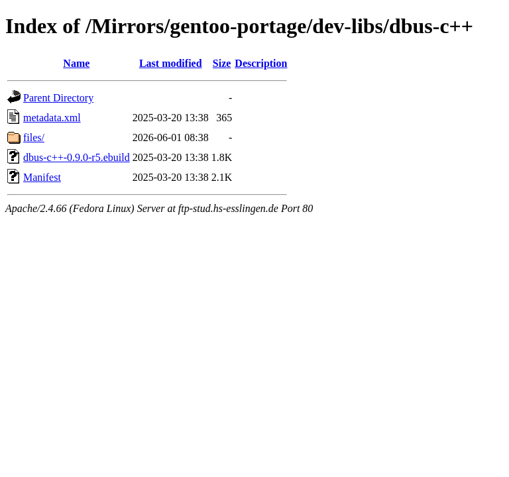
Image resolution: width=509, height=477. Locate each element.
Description (261, 63)
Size (222, 63)
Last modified (170, 63)
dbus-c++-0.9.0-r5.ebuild (76, 157)
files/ (33, 137)
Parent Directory (58, 97)
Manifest (42, 177)
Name (76, 63)
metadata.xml (52, 117)
